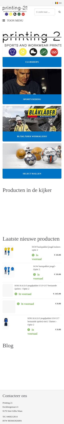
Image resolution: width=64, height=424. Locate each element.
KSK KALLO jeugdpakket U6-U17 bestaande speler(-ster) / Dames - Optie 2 (43, 321)
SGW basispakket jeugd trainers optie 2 (46, 248)
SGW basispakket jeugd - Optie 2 (44, 268)
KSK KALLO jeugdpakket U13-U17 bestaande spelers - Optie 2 (36, 287)
